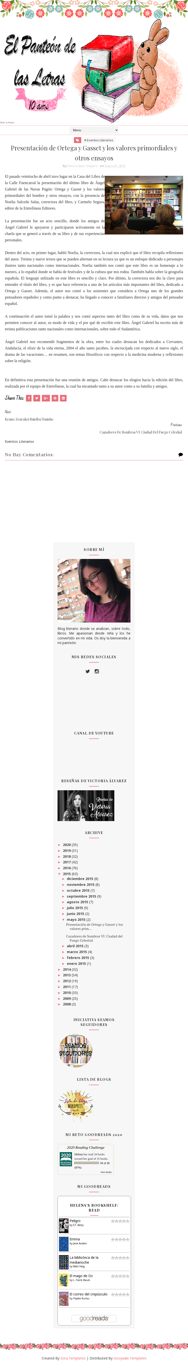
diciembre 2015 (80, 882)
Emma (75, 1243)
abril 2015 (75, 950)
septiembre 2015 (82, 900)
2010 (67, 996)
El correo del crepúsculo (88, 1298)
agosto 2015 (78, 906)
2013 (67, 979)
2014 (67, 973)
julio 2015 (75, 912)
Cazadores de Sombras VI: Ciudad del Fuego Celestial (94, 942)
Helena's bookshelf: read (94, 1212)
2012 (67, 985)
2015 (67, 878)
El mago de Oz (81, 1280)
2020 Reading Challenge (86, 1151)
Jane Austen (80, 1247)
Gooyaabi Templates (130, 1362)
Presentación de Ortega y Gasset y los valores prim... (94, 930)
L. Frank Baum (81, 1284)
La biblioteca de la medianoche (84, 1264)
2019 (67, 854)
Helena (78, 1158)
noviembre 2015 (81, 888)
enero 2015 (77, 967)
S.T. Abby (78, 1229)
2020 (67, 849)
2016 (67, 872)
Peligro (75, 1225)
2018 (67, 860)
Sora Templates (73, 1362)
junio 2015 (76, 917)
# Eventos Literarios (98, 143)
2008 (67, 1008)
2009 (67, 1002)
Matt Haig (79, 1270)
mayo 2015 (76, 923)
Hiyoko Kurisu (81, 1302)
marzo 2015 (77, 956)
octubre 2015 (79, 894)
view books (106, 1176)
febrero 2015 (78, 961)
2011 (67, 991)
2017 (67, 866)
